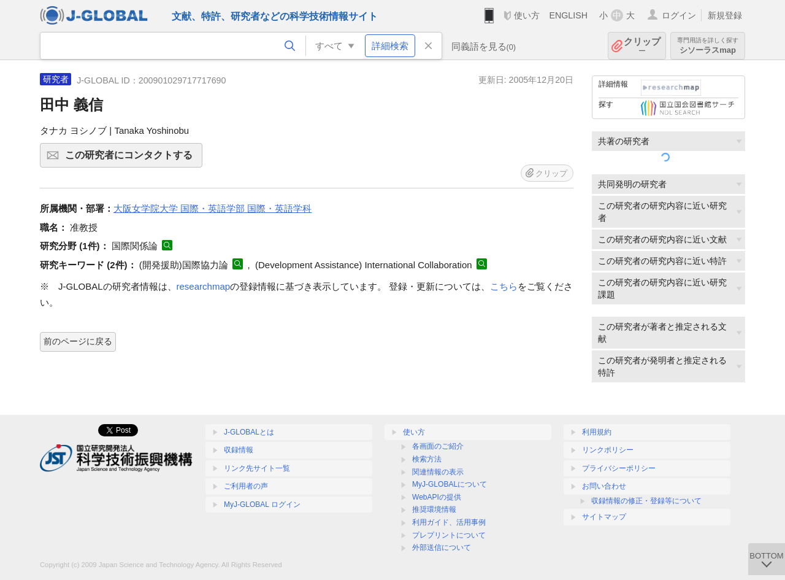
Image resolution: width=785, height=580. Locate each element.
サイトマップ (604, 516)
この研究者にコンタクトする (131, 159)
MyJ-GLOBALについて (449, 484)
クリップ (642, 45)
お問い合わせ (604, 486)
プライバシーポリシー (619, 468)
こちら (504, 286)
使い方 (527, 15)
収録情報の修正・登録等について (646, 501)
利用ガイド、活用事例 (449, 522)
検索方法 (427, 459)
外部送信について (441, 547)
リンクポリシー (608, 450)
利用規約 (596, 432)
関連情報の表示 (438, 472)
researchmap (204, 286)
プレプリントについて (449, 535)
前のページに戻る (78, 341)
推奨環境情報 (434, 509)
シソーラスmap (707, 46)
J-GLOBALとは (249, 432)
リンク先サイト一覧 (257, 468)
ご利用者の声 (246, 486)
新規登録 (725, 15)
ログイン (679, 15)
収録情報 (238, 450)
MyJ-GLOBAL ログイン (262, 504)
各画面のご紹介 (438, 446)
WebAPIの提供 (436, 497)
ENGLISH (568, 15)
